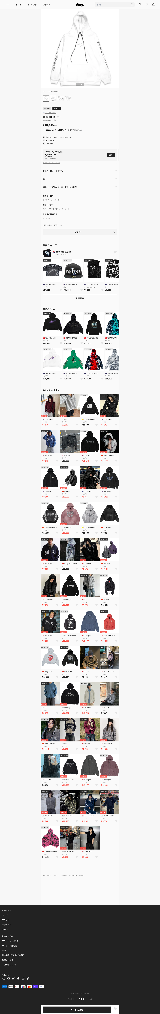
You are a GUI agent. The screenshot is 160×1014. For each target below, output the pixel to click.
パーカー (57, 200)
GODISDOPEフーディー (76, 875)
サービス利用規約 (9, 945)
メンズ (5, 915)
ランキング (32, 4)
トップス (46, 200)
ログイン (59, 137)
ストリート (66, 209)
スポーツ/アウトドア (50, 209)
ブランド (46, 4)
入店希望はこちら (9, 964)
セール (18, 4)
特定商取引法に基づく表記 (13, 955)
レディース (6, 910)
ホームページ (47, 875)
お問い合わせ (47, 225)
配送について (59, 225)
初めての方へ (7, 936)
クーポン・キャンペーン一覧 (51, 163)
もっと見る (80, 297)
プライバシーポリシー (11, 941)
